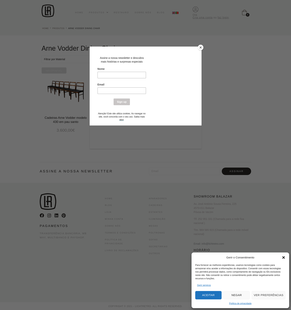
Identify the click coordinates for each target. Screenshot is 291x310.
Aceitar (208, 295)
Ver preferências (268, 295)
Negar (236, 295)
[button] (283, 257)
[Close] (200, 47)
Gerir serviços (204, 285)
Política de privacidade (240, 303)
